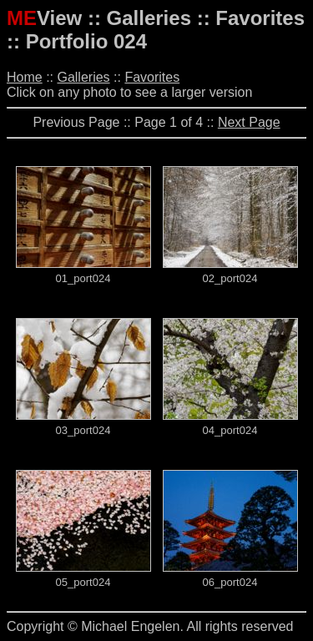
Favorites (151, 77)
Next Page (249, 122)
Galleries (83, 77)
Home (25, 77)
